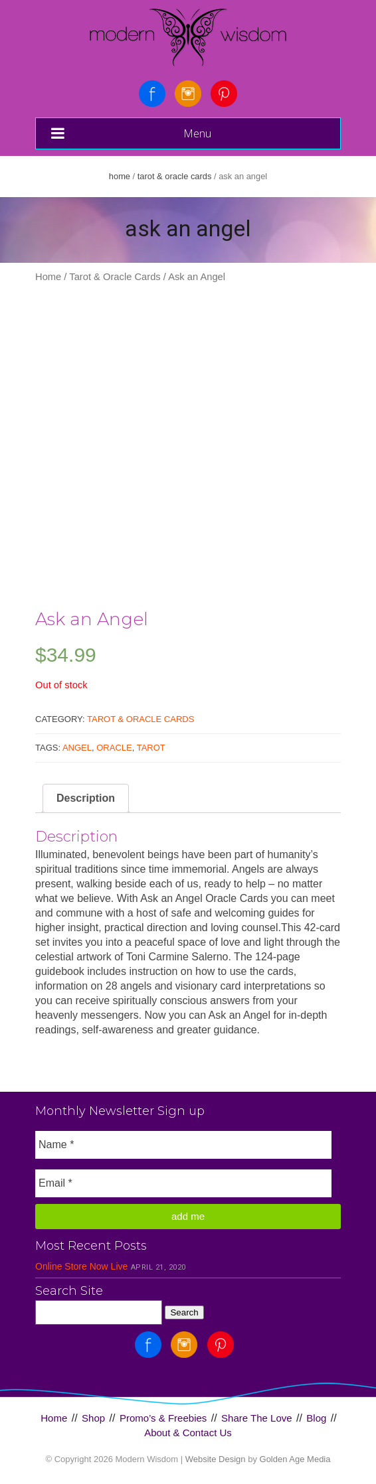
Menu (131, 133)
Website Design (215, 1459)
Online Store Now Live (81, 1266)
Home (119, 176)
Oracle (114, 748)
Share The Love (256, 1418)
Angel (77, 748)
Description (85, 798)
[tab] (86, 798)
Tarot (151, 748)
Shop (93, 1418)
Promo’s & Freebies (163, 1418)
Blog (316, 1418)
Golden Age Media (295, 1459)
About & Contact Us (188, 1432)
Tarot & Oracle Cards (175, 176)
